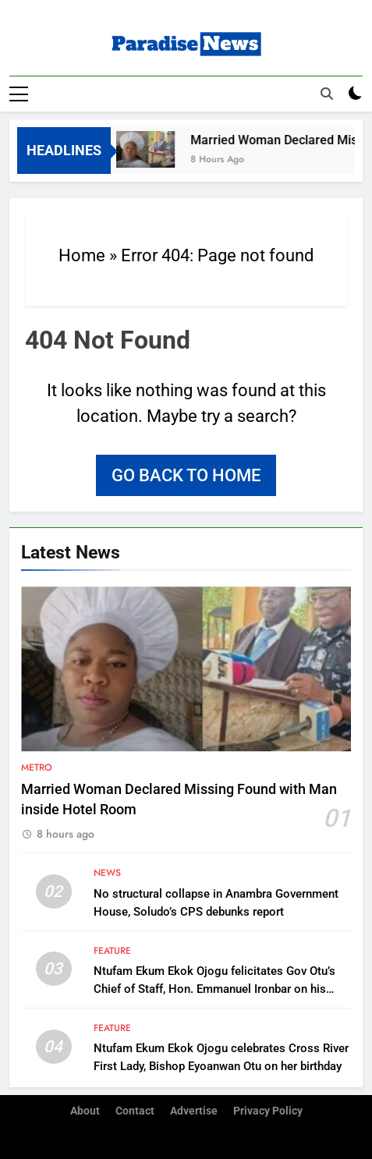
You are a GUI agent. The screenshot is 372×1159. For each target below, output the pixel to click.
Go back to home (186, 475)
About (85, 1111)
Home (81, 255)
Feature (112, 951)
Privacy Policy (268, 1111)
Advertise (194, 1111)
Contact (134, 1111)
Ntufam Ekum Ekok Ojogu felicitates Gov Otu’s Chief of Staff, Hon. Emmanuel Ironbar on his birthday (214, 989)
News (107, 873)
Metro (36, 767)
